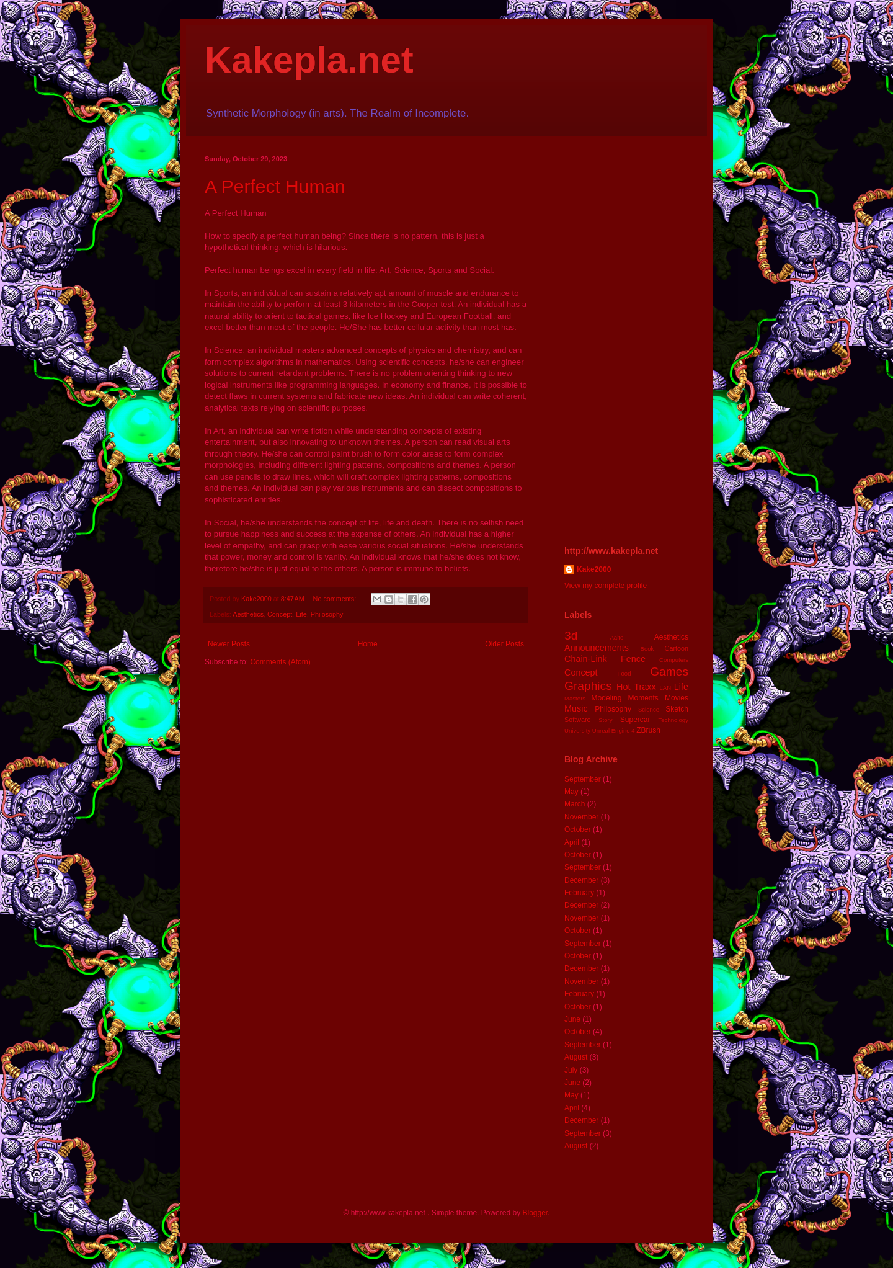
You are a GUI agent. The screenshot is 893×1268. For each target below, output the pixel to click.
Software (577, 719)
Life (301, 614)
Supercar (635, 719)
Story (605, 720)
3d (570, 635)
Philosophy (327, 614)
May (571, 791)
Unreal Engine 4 (613, 730)
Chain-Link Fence (605, 659)
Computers (673, 659)
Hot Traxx (636, 687)
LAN (666, 687)
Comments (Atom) (280, 662)
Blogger (535, 1212)
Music (576, 708)
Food (624, 673)
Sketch (676, 709)
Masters (574, 698)
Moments (643, 698)
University (577, 730)
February (579, 892)
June (572, 1019)
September (582, 779)
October (577, 829)
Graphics (588, 685)
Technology (673, 720)
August (575, 1057)
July (570, 1070)
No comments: (335, 598)
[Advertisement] (626, 341)
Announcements (596, 648)
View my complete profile (605, 585)
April (571, 842)
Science (648, 709)
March (574, 804)
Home (368, 644)
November (581, 817)
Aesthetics (248, 614)
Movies (676, 698)
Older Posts (504, 644)
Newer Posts (229, 644)
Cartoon (676, 648)
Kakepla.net (309, 60)
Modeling (607, 698)
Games (669, 671)
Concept (279, 614)
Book (647, 648)
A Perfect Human (275, 186)
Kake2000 (594, 569)
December (581, 880)
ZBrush (648, 730)
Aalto (616, 637)
